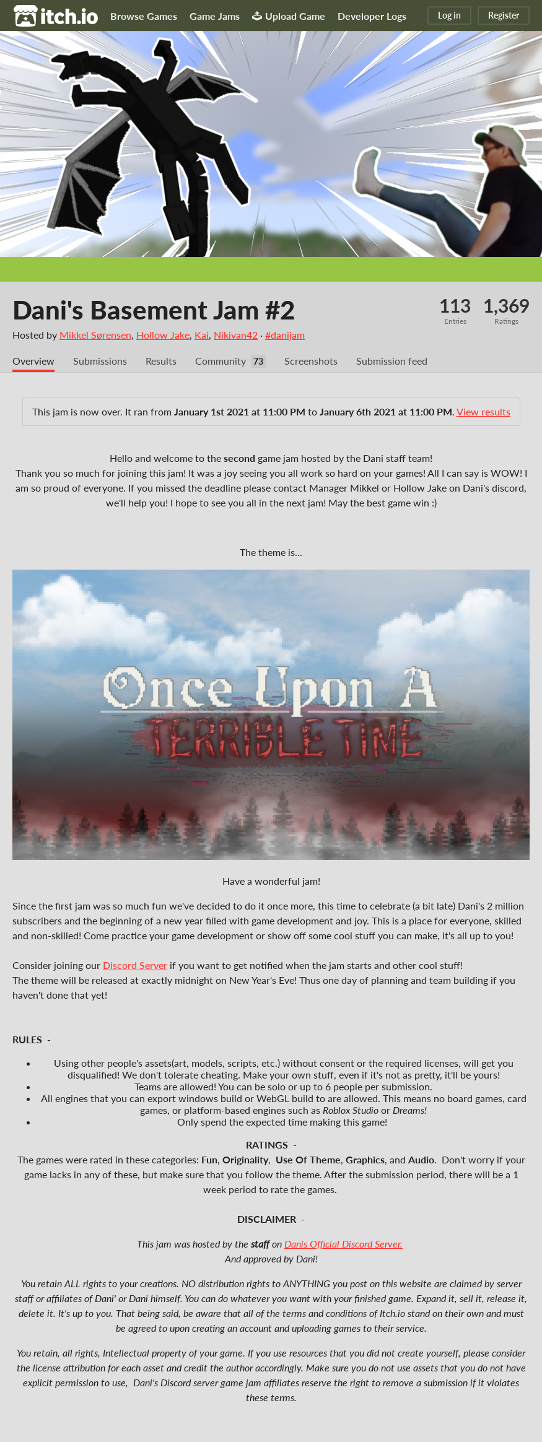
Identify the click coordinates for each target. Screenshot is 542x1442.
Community (220, 361)
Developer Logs (372, 16)
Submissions (100, 361)
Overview (33, 361)
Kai (202, 335)
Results (161, 361)
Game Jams (215, 16)
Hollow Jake (163, 335)
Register (503, 15)
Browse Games (143, 16)
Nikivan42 (236, 335)
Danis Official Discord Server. (343, 1243)
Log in (449, 15)
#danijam (285, 335)
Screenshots (311, 361)
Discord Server (135, 965)
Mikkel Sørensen (95, 335)
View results (483, 411)
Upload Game (288, 16)
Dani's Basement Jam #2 (153, 309)
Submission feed (391, 361)
